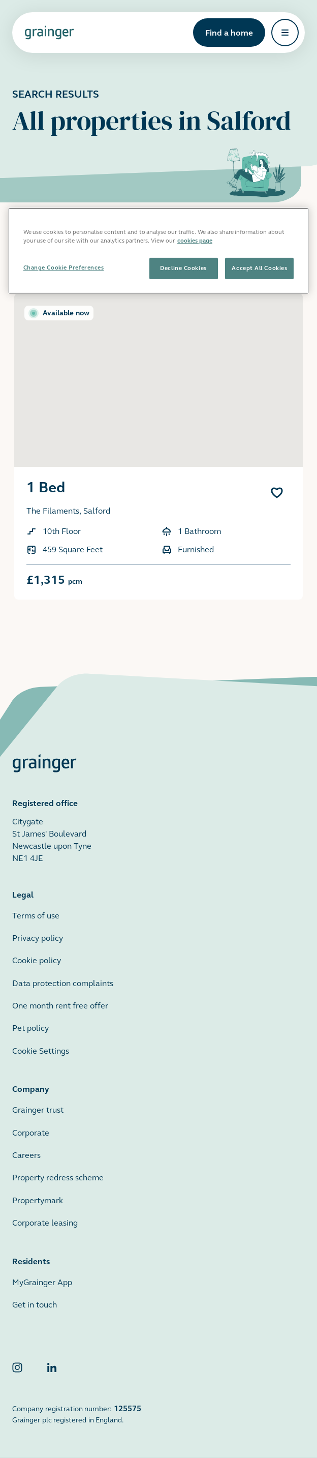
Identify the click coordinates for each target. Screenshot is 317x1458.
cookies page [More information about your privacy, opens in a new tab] (194, 240)
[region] (158, 250)
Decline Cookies (183, 268)
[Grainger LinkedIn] (52, 1369)
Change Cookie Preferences (63, 267)
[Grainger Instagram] (17, 1369)
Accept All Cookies (259, 268)
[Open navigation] (285, 32)
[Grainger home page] (49, 32)
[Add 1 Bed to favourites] (277, 493)
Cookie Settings (40, 1051)
